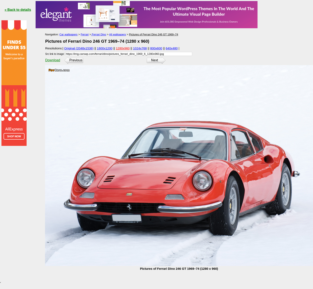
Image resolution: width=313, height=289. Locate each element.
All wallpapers (117, 34)
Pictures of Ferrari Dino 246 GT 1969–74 (153, 34)
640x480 (172, 48)
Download (52, 60)
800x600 (156, 48)
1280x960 (123, 48)
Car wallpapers (68, 34)
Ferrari (85, 34)
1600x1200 (104, 48)
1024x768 (140, 48)
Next (154, 60)
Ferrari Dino (98, 34)
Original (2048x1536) (79, 48)
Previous (75, 60)
